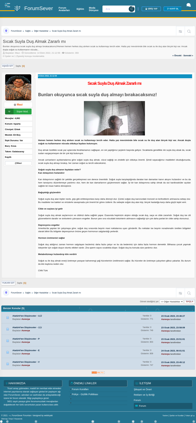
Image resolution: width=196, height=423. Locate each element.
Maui (20, 104)
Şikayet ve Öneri (143, 389)
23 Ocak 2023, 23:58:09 (173, 327)
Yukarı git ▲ (190, 415)
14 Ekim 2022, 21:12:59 (47, 76)
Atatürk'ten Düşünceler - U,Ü (27, 316)
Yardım (165, 415)
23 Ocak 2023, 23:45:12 (173, 362)
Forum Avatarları (71, 7)
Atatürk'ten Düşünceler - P (26, 339)
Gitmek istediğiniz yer (149, 301)
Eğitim (90, 7)
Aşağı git (7, 66)
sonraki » (188, 55)
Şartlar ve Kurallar (177, 415)
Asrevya (25, 319)
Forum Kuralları (80, 389)
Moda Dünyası (107, 7)
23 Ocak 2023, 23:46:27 (173, 316)
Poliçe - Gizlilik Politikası (85, 394)
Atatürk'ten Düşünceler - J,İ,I (27, 327)
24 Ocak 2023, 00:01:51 (173, 350)
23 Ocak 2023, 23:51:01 (173, 339)
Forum (137, 400)
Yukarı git (8, 283)
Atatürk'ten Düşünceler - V (26, 362)
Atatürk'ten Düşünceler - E (26, 350)
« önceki (177, 55)
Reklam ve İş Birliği (144, 394)
